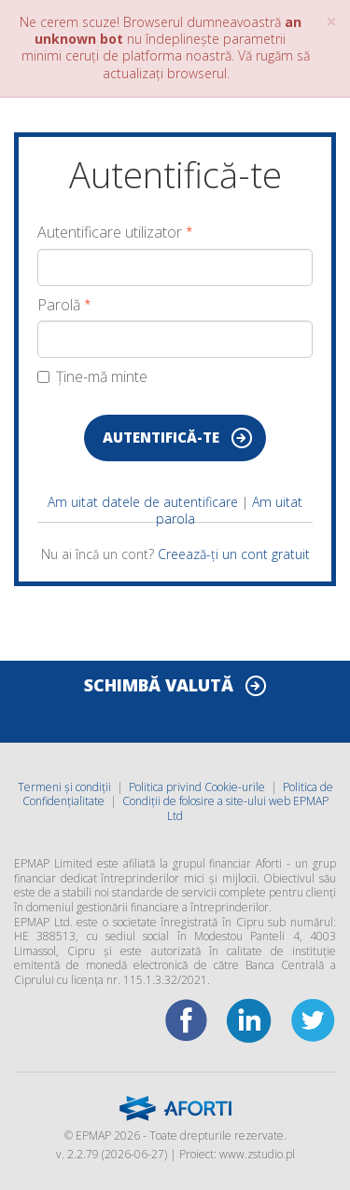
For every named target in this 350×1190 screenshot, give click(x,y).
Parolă (58, 305)
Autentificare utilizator (109, 232)
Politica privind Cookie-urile (197, 787)
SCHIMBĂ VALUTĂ (158, 685)
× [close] (331, 22)
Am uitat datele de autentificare (143, 502)
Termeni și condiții (64, 787)
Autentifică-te (161, 437)
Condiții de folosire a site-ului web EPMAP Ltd (225, 808)
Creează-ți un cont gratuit (234, 554)
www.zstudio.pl (257, 1154)
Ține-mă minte (92, 377)
